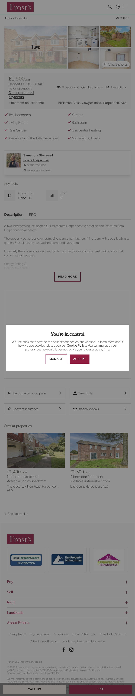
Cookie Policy (76, 345)
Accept (79, 359)
